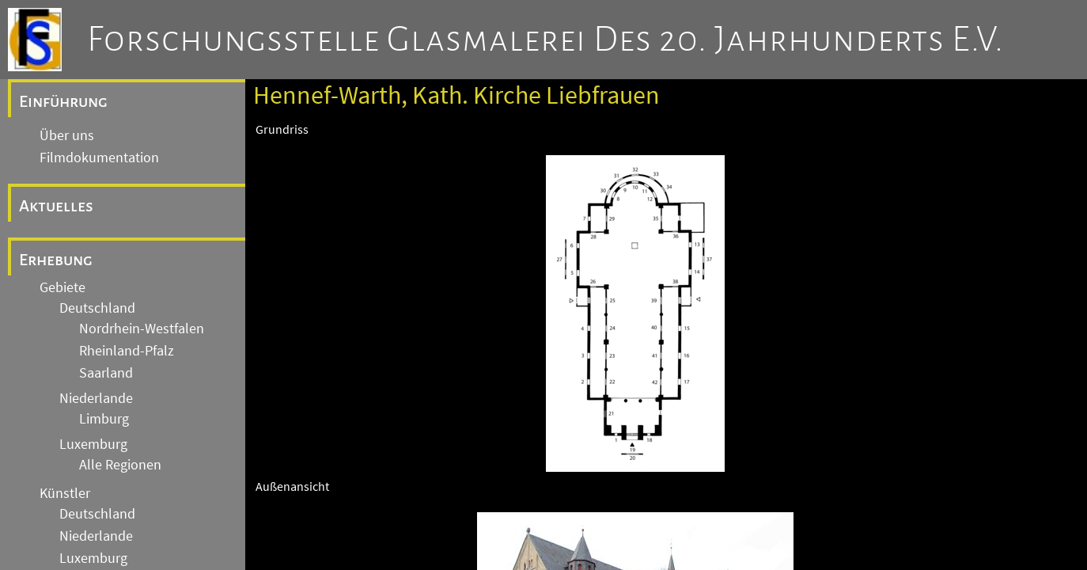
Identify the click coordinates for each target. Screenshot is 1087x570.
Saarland (106, 373)
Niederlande (96, 398)
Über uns (67, 135)
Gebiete (62, 287)
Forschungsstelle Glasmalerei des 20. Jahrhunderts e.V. (545, 40)
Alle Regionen (120, 464)
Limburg (104, 419)
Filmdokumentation (99, 157)
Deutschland (97, 308)
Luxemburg (93, 444)
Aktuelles (56, 206)
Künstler (65, 493)
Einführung (63, 101)
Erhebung (56, 259)
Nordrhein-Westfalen (141, 328)
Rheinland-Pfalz (126, 350)
